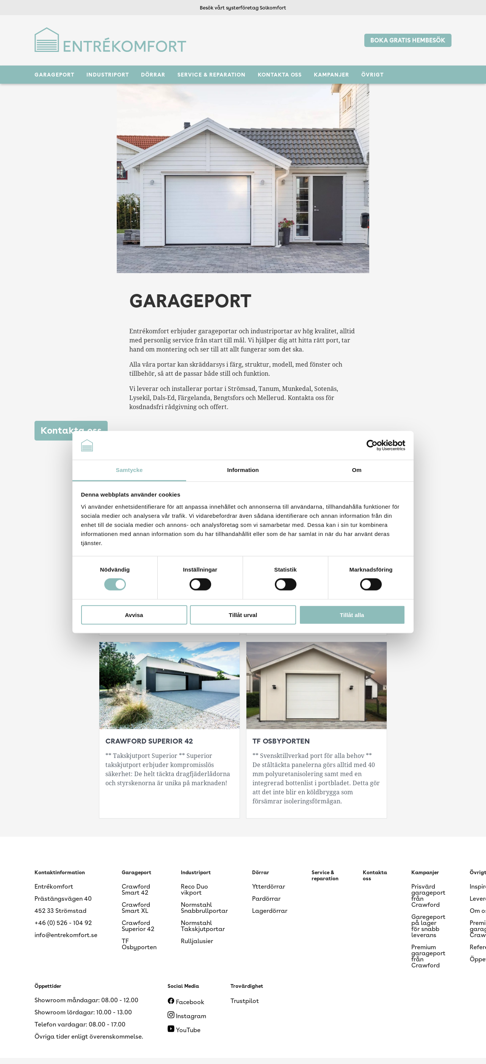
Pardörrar (266, 898)
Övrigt (372, 75)
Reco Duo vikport (194, 889)
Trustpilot (244, 1001)
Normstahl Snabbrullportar (204, 907)
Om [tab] (356, 470)
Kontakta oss (280, 75)
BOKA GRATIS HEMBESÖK (407, 40)
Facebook (186, 1002)
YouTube (184, 1030)
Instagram (187, 1016)
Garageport (54, 75)
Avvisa (134, 614)
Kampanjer (331, 75)
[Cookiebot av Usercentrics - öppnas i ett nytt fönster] (372, 445)
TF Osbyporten (139, 944)
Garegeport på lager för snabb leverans (428, 926)
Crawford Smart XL (136, 907)
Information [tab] (243, 470)
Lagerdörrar (269, 910)
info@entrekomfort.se (65, 935)
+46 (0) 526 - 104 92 (63, 923)
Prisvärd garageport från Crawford (428, 895)
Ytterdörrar (268, 886)
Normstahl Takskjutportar (203, 926)
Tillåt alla (352, 614)
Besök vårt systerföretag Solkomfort (243, 8)
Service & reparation (211, 75)
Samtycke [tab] (129, 470)
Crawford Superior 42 (138, 926)
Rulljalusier (197, 941)
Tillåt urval (243, 614)
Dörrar (153, 75)
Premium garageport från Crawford (428, 956)
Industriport (107, 75)
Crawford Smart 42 (136, 889)
